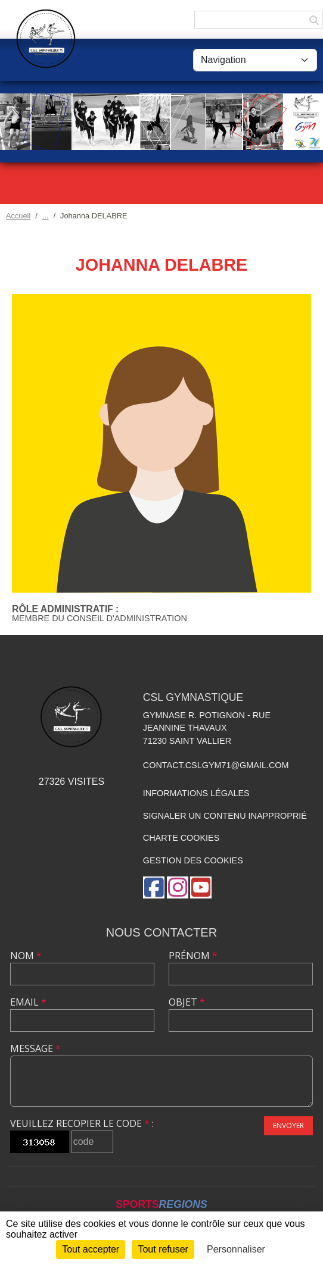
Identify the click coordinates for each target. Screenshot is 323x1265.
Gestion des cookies (193, 860)
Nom (26, 955)
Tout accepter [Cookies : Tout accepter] (90, 1249)
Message (35, 1048)
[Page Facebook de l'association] (153, 887)
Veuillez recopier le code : (82, 1123)
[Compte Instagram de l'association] (177, 887)
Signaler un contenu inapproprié (225, 816)
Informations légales (196, 793)
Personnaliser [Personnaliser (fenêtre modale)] (236, 1249)
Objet (187, 1002)
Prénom (193, 955)
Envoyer (288, 1125)
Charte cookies (181, 838)
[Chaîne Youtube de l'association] (201, 887)
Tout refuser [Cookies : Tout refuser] (163, 1249)
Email (28, 1002)
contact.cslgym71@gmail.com (216, 765)
